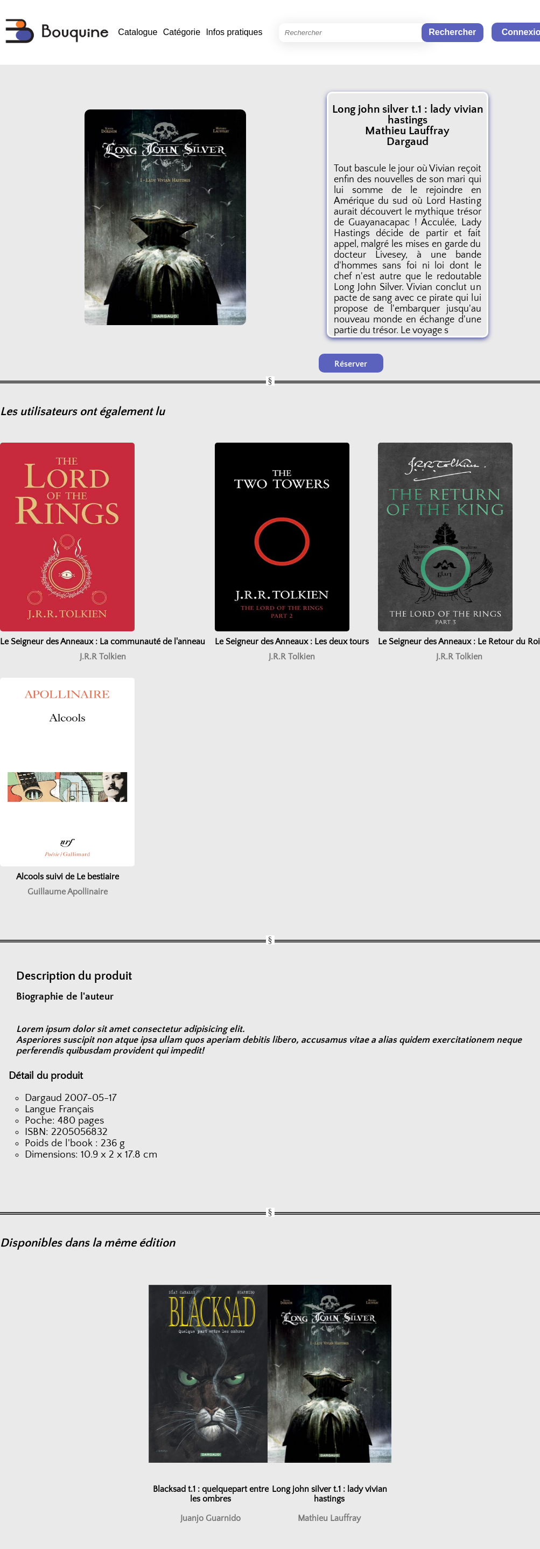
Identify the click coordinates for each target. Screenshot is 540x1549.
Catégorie (181, 32)
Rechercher (452, 32)
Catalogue (137, 32)
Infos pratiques (234, 32)
